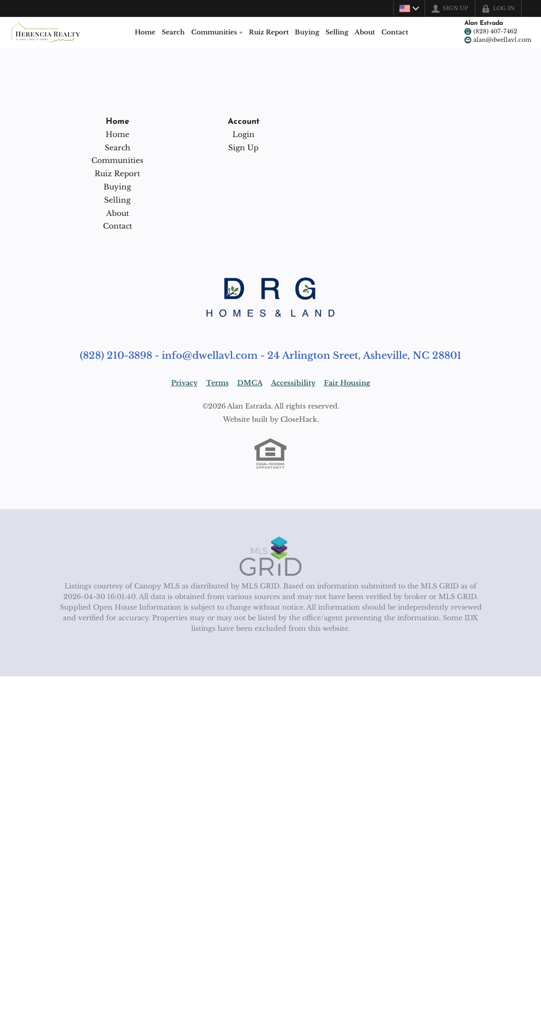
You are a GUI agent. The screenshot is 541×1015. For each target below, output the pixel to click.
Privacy (184, 383)
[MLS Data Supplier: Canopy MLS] (270, 556)
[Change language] (409, 8)
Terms (217, 383)
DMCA (250, 383)
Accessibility (293, 383)
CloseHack (299, 419)
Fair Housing (347, 383)
